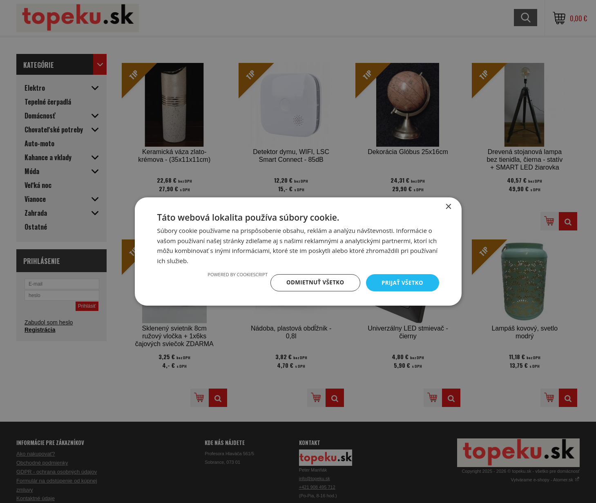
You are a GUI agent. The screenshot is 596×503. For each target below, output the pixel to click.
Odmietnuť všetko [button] (312, 282)
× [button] (448, 206)
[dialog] (298, 251)
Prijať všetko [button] (401, 282)
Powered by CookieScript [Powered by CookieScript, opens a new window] (233, 274)
